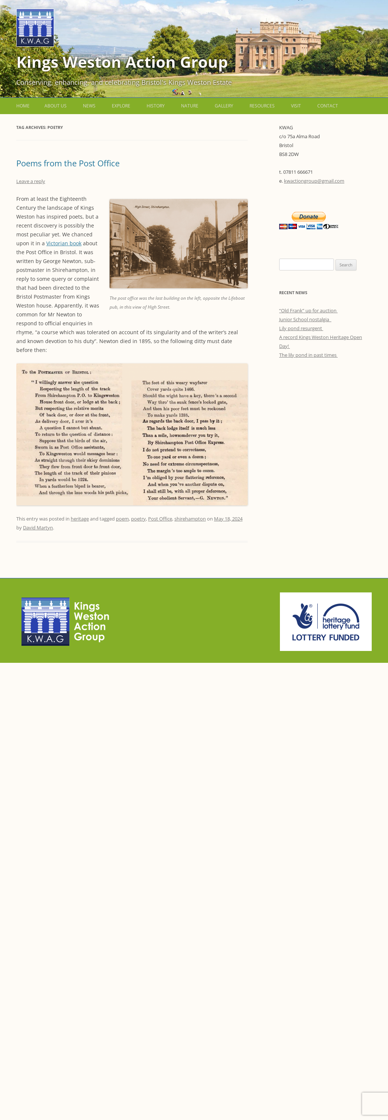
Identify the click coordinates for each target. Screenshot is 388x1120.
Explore (121, 106)
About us (55, 106)
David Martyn (38, 527)
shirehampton (190, 518)
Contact (327, 106)
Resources (262, 106)
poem (122, 518)
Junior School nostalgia (305, 319)
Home (23, 106)
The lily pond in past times (308, 355)
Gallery (224, 106)
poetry (138, 518)
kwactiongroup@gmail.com (314, 180)
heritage (80, 518)
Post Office (160, 518)
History (156, 106)
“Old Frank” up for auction (308, 310)
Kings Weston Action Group (122, 61)
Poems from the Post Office (68, 163)
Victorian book (63, 243)
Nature (189, 106)
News (89, 106)
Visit (296, 106)
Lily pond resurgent (301, 328)
